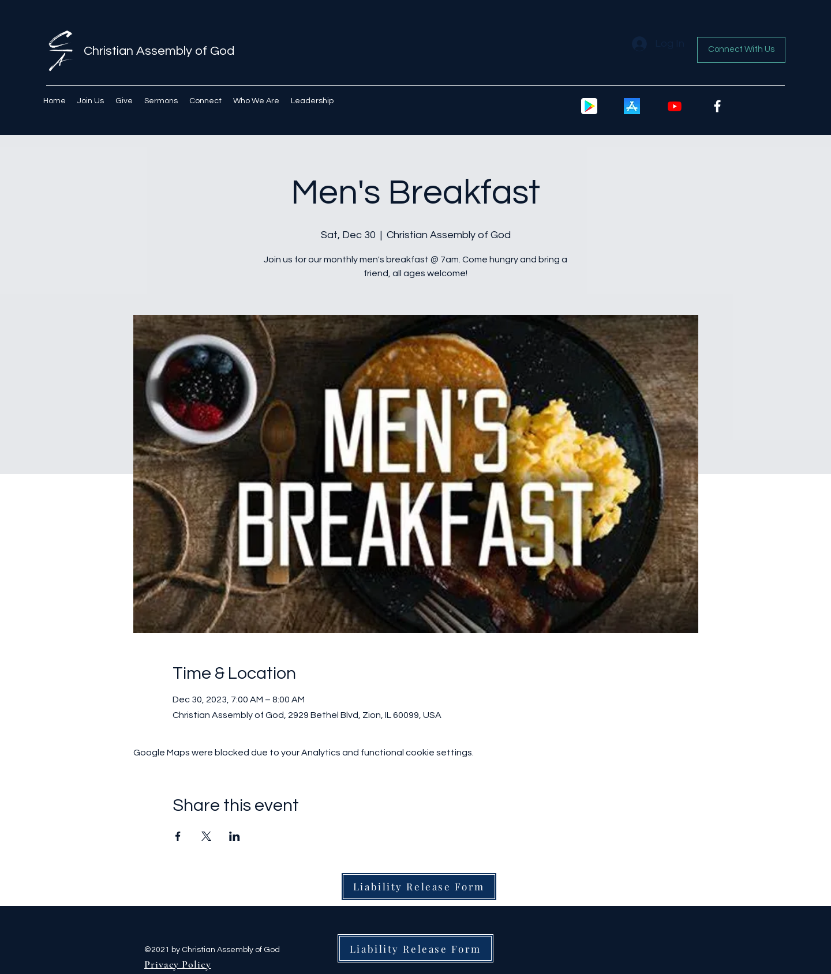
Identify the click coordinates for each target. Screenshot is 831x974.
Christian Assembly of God (159, 51)
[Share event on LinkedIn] (234, 836)
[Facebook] (717, 106)
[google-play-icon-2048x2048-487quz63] (589, 106)
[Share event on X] (206, 836)
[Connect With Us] (741, 50)
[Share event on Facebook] (178, 836)
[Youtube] (675, 106)
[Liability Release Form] (419, 887)
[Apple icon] (632, 106)
